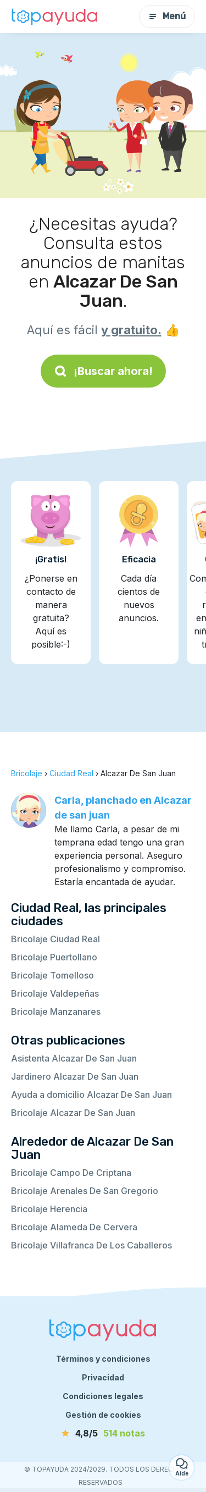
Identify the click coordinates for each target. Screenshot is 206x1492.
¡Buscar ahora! (103, 371)
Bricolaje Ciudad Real (55, 938)
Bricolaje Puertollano (54, 957)
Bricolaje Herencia (49, 1208)
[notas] (103, 1433)
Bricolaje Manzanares (56, 1011)
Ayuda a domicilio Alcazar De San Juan (91, 1094)
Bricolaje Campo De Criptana (71, 1172)
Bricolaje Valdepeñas (55, 993)
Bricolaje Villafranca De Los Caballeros (91, 1245)
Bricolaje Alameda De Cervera (74, 1227)
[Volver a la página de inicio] (55, 16)
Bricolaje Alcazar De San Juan (73, 1112)
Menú (167, 16)
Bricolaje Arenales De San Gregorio (84, 1190)
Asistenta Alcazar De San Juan (74, 1058)
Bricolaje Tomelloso (52, 975)
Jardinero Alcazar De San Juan (74, 1076)
